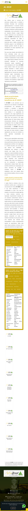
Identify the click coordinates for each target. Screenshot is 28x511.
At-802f (9, 336)
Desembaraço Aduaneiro (9, 375)
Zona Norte (8, 239)
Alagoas (7, 291)
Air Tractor (9, 425)
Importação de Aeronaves (9, 439)
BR (6, 276)
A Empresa (14, 480)
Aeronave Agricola (9, 400)
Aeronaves (14, 482)
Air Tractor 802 (9, 348)
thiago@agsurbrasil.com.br (14, 493)
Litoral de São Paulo (14, 242)
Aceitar (13, 508)
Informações (14, 487)
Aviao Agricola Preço (9, 362)
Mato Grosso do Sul (9, 286)
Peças (14, 483)
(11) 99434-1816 (14, 89)
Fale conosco (14, 486)
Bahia (20, 281)
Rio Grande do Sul (9, 281)
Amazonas (8, 289)
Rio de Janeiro (10, 276)
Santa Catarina (18, 278)
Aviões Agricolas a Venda (9, 413)
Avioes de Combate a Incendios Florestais (9, 389)
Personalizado (8, 244)
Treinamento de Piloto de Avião (9, 451)
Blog (14, 484)
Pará (15, 289)
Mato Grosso (16, 286)
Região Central (16, 236)
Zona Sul (18, 239)
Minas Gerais (17, 276)
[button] (26, 2)
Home (14, 479)
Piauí (12, 289)
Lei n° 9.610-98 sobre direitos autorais (11, 465)
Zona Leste (8, 242)
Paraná (13, 278)
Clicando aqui (14, 92)
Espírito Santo (8, 278)
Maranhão (18, 289)
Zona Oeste (13, 239)
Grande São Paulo (9, 236)
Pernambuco (16, 281)
